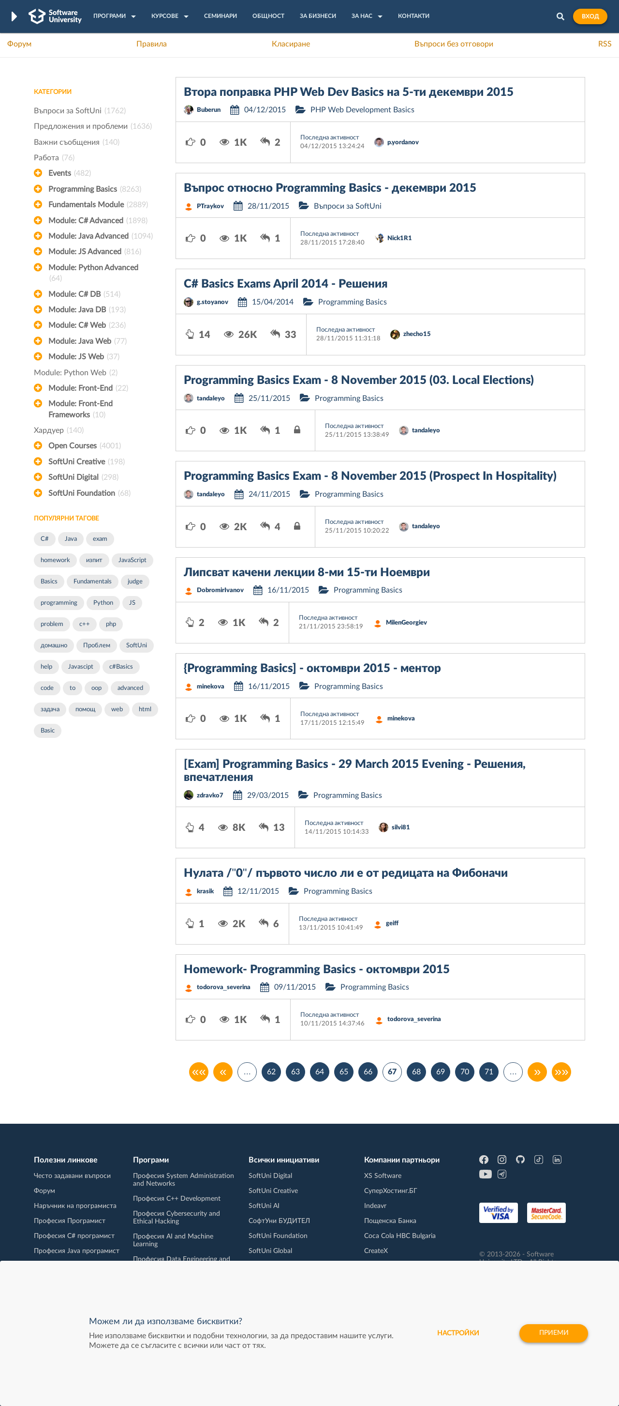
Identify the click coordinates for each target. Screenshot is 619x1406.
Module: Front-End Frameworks (80, 410)
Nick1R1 (399, 238)
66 (368, 1072)
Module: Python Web (76, 372)
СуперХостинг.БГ (390, 1191)
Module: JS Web (83, 357)
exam (100, 539)
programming (59, 603)
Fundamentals (93, 582)
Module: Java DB (87, 310)
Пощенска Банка (390, 1221)
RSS (605, 44)
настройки (457, 1333)
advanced (130, 688)
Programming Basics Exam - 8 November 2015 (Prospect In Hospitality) (370, 476)
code (47, 688)
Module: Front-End (88, 388)
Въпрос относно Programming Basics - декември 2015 (330, 188)
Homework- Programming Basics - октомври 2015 (317, 970)
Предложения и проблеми (93, 126)
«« (199, 1072)
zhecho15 (417, 334)
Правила (151, 44)
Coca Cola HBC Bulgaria (400, 1236)
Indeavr (375, 1206)
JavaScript (132, 560)
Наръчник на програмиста (75, 1206)
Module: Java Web (87, 341)
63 (295, 1072)
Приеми (553, 1333)
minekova (210, 687)
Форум (19, 44)
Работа (54, 158)
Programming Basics (94, 189)
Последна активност (329, 138)
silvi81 (401, 828)
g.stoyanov (212, 302)
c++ (84, 624)
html (145, 709)
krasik (205, 891)
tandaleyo (211, 399)
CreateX (376, 1251)
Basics (49, 582)
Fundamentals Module (98, 204)
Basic (48, 731)
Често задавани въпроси (72, 1176)
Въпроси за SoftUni (80, 111)
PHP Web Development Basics (362, 110)
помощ (85, 709)
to (72, 688)
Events (69, 173)
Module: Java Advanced (100, 236)
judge (135, 582)
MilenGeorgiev (406, 623)
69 (440, 1072)
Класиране (291, 44)
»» (562, 1072)
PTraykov (210, 206)
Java (71, 539)
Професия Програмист (69, 1221)
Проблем (96, 645)
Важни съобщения (76, 142)
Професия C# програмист (74, 1236)
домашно (54, 645)
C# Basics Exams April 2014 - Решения (285, 284)
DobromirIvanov (220, 590)
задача (50, 709)
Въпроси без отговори (453, 44)
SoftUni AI (264, 1206)
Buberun (209, 110)
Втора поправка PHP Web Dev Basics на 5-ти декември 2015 (349, 92)
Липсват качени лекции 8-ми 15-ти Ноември (307, 573)
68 (416, 1072)
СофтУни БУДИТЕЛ (279, 1221)
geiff (392, 923)
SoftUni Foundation (89, 493)
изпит (94, 560)
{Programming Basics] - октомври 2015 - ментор (312, 668)
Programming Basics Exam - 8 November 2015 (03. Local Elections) (359, 380)
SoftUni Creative (86, 462)
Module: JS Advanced (94, 251)
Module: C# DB (84, 294)
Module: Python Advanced (93, 274)
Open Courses (84, 446)
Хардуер (59, 430)
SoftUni (136, 645)
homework (55, 560)
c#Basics (121, 667)
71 (489, 1072)
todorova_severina (224, 987)
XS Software (382, 1176)
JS (132, 603)
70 (464, 1072)
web (117, 709)
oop (96, 688)
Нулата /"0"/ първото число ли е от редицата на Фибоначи (346, 873)
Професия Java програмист (76, 1251)
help (46, 667)
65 (343, 1072)
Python (103, 603)
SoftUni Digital (83, 477)
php (111, 624)
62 (271, 1072)
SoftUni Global (270, 1251)
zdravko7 (210, 796)
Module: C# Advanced (97, 220)
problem (52, 624)
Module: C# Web (87, 325)
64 (319, 1072)
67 (392, 1072)
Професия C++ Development (177, 1198)
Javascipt (80, 667)
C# (45, 539)
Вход (590, 16)
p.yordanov (403, 142)
